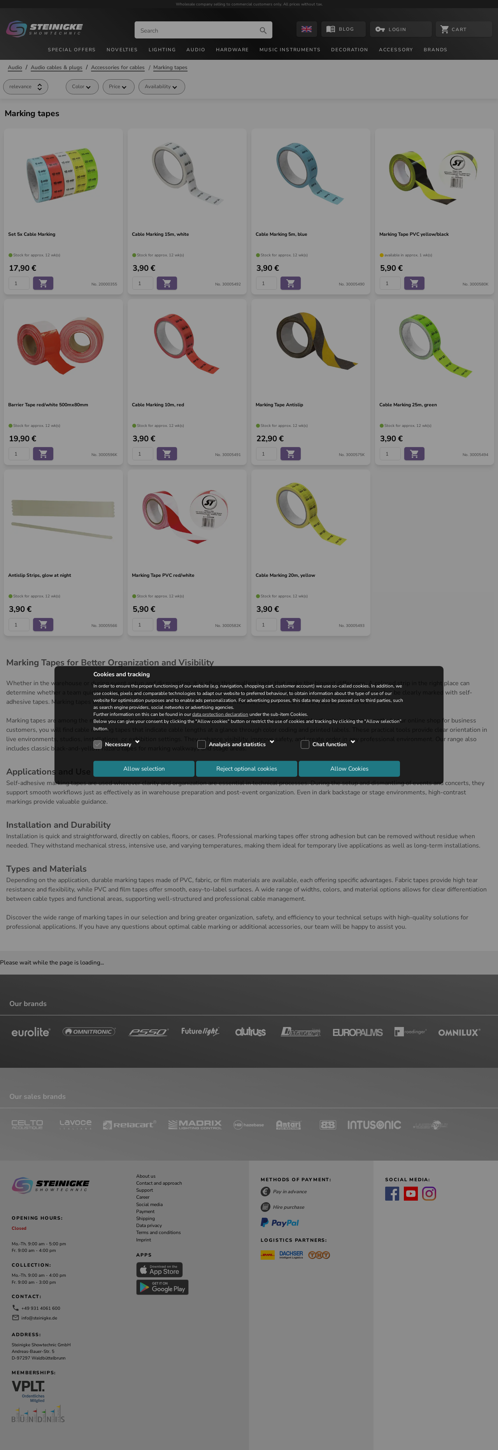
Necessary (118, 744)
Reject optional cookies (246, 769)
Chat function (329, 744)
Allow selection (144, 769)
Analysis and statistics (237, 744)
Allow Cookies (349, 769)
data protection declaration (220, 714)
